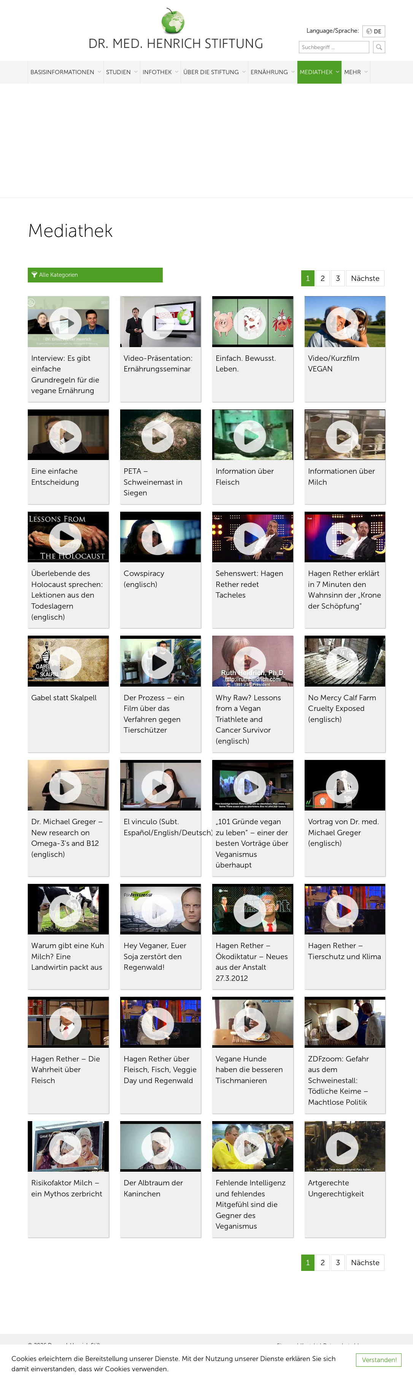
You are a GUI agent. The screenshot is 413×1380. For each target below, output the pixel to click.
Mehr (352, 72)
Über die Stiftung (211, 72)
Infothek (157, 72)
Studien (118, 72)
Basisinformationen (62, 72)
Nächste (365, 278)
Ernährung (269, 72)
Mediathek (316, 72)
